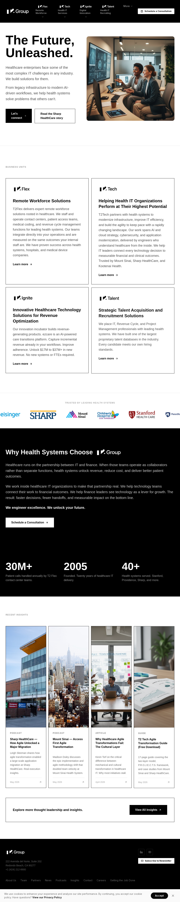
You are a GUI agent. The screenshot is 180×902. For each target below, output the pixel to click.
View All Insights (148, 809)
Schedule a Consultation (156, 7)
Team (23, 880)
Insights (75, 880)
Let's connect (18, 116)
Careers (101, 880)
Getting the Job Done (122, 880)
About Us (11, 880)
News (48, 880)
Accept (159, 895)
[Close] (173, 895)
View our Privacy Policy (47, 897)
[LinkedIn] (141, 852)
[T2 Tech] (133, 234)
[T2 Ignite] (47, 334)
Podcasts (61, 880)
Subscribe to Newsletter (156, 860)
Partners (36, 880)
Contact (87, 880)
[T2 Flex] (47, 233)
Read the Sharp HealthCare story (51, 116)
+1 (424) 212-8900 (16, 869)
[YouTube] (150, 852)
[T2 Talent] (133, 336)
